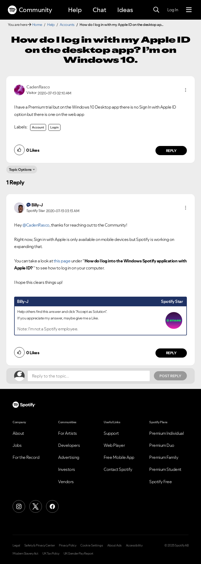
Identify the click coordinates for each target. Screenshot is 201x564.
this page (62, 261)
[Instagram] (19, 506)
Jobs (17, 445)
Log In (172, 10)
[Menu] (189, 10)
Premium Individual (166, 433)
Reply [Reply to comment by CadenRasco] (171, 150)
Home (37, 24)
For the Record (26, 457)
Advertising (68, 457)
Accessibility (134, 545)
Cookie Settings (91, 545)
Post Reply (170, 376)
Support (111, 433)
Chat (99, 9)
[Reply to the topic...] (89, 376)
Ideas (125, 9)
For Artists (67, 433)
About (18, 433)
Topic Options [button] (20, 169)
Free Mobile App (119, 457)
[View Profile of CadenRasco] (38, 87)
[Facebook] (52, 506)
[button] (185, 90)
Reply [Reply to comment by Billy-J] (171, 353)
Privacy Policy (67, 545)
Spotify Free (160, 481)
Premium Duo (161, 445)
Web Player (114, 445)
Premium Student (165, 469)
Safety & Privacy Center (39, 545)
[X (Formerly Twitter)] (35, 506)
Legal (16, 545)
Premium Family (163, 457)
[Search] (156, 10)
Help (75, 9)
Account (38, 127)
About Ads (114, 545)
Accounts (67, 24)
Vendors (66, 481)
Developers (69, 445)
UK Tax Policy (50, 553)
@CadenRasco (36, 225)
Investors (66, 469)
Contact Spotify (118, 469)
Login (54, 127)
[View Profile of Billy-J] (37, 205)
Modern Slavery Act (25, 553)
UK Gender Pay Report (78, 553)
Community (30, 9)
